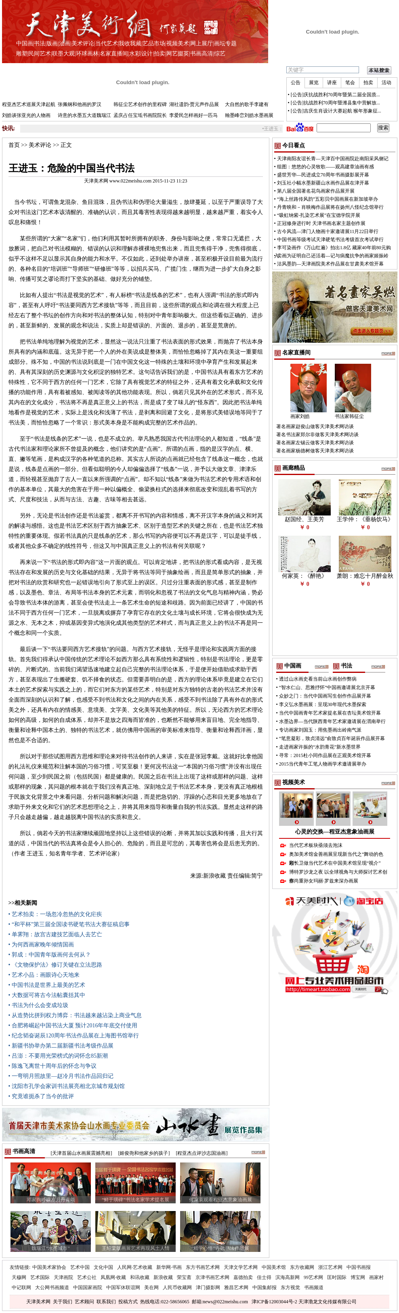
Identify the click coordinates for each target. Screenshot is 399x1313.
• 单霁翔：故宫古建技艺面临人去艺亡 (55, 934)
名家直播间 (114, 54)
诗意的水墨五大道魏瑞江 (84, 115)
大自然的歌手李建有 (247, 104)
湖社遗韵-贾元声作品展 (194, 104)
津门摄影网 (208, 1287)
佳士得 (264, 1277)
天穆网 (19, 1277)
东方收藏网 (302, 1267)
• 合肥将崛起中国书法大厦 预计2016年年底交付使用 (73, 1025)
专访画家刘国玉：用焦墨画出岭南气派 (320, 730)
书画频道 (313, 1287)
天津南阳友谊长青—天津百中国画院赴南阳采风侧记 (332, 158)
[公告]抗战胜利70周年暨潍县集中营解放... (335, 103)
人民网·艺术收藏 (134, 1267)
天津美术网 (38, 1302)
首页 (14, 145)
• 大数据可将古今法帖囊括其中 (46, 995)
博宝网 (358, 1277)
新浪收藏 (163, 1277)
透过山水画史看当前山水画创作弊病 (318, 679)
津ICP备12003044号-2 (274, 1302)
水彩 (135, 54)
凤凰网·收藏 (113, 1277)
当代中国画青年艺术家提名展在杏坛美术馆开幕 (330, 713)
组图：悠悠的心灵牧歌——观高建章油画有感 (325, 167)
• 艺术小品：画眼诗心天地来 (44, 975)
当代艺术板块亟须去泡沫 (315, 845)
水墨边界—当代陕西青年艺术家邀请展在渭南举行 (332, 721)
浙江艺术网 (330, 1267)
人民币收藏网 (177, 1287)
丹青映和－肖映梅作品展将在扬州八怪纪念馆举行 (330, 207)
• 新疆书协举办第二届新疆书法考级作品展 (60, 1046)
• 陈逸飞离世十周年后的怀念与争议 (52, 1066)
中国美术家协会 (49, 1267)
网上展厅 (201, 43)
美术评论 (82, 43)
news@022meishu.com (225, 1302)
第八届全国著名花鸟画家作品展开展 (316, 191)
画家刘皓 (300, 416)
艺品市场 (154, 43)
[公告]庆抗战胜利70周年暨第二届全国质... (335, 95)
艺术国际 (40, 1277)
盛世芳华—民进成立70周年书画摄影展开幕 (323, 175)
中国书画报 (358, 1267)
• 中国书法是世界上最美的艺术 (46, 985)
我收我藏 (130, 43)
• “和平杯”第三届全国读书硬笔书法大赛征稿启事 (69, 924)
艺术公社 (87, 1277)
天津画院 (63, 1277)
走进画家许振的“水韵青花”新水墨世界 (320, 747)
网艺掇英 (177, 54)
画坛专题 (225, 43)
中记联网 (21, 1287)
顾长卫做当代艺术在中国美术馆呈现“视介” (335, 863)
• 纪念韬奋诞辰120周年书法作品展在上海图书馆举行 (73, 1036)
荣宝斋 (184, 1277)
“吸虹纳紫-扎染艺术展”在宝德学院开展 (319, 215)
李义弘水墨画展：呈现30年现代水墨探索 (322, 704)
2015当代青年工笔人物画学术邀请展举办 (322, 764)
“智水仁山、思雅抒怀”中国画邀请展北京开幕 (327, 687)
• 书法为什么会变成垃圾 (38, 1005)
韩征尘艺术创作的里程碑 (140, 104)
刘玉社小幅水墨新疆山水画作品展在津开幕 (323, 183)
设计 (147, 54)
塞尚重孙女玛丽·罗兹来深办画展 (323, 881)
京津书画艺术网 (212, 1277)
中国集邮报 (264, 1287)
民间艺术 (39, 54)
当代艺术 (106, 43)
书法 (39, 43)
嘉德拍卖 (243, 1277)
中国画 (24, 43)
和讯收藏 (139, 1277)
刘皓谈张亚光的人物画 (26, 115)
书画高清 (201, 54)
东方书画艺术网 (203, 1267)
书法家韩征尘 (349, 416)
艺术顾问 (84, 1302)
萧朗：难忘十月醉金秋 (365, 576)
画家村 (376, 1277)
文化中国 (103, 1267)
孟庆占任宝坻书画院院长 (140, 115)
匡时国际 (336, 1277)
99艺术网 (313, 1277)
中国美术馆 (274, 1267)
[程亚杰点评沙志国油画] (202, 1153)
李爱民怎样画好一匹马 (193, 115)
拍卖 (159, 54)
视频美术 (177, 43)
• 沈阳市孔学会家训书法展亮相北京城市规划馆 (66, 1086)
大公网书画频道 (52, 1287)
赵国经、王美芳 (304, 519)
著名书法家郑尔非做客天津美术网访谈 (317, 434)
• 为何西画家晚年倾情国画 (41, 945)
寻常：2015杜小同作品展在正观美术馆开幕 (325, 755)
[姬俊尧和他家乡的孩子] (144, 1153)
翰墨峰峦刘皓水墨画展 (249, 115)
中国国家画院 (87, 1287)
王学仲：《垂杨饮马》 (365, 519)
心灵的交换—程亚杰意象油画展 (334, 832)
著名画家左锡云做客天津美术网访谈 (315, 442)
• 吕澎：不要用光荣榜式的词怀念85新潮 (58, 1056)
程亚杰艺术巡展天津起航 (28, 104)
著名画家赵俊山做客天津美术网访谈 (315, 426)
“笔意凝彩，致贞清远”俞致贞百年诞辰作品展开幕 (332, 738)
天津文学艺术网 (241, 1267)
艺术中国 (80, 1267)
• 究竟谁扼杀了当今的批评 (41, 1096)
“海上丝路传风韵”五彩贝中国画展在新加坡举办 (327, 199)
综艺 (219, 54)
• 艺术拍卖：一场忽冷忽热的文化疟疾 (55, 914)
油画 (64, 43)
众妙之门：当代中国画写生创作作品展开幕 (325, 696)
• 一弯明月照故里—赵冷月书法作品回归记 (60, 1076)
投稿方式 (128, 1302)
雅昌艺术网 (236, 1287)
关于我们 (62, 1302)
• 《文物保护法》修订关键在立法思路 (55, 965)
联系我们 (106, 1302)
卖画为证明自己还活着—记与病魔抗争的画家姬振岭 (332, 256)
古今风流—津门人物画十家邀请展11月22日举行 (328, 231)
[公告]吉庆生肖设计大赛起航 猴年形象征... (336, 111)
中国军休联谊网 (123, 1287)
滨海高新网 (287, 1277)
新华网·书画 (169, 1267)
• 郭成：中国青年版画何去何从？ (49, 955)
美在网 (151, 1287)
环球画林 (87, 54)
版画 (52, 43)
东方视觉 (290, 1287)
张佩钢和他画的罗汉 (79, 104)
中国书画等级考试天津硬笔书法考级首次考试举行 (330, 239)
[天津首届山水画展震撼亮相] (81, 1153)
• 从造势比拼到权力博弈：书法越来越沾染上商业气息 (75, 1015)
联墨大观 (63, 54)
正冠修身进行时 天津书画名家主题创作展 (321, 223)
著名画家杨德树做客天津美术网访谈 (315, 451)
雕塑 (21, 54)
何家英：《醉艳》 (304, 576)
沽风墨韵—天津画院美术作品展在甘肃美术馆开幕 (330, 264)
